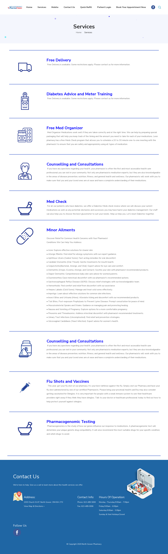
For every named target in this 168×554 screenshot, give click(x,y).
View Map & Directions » (34, 506)
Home (79, 32)
